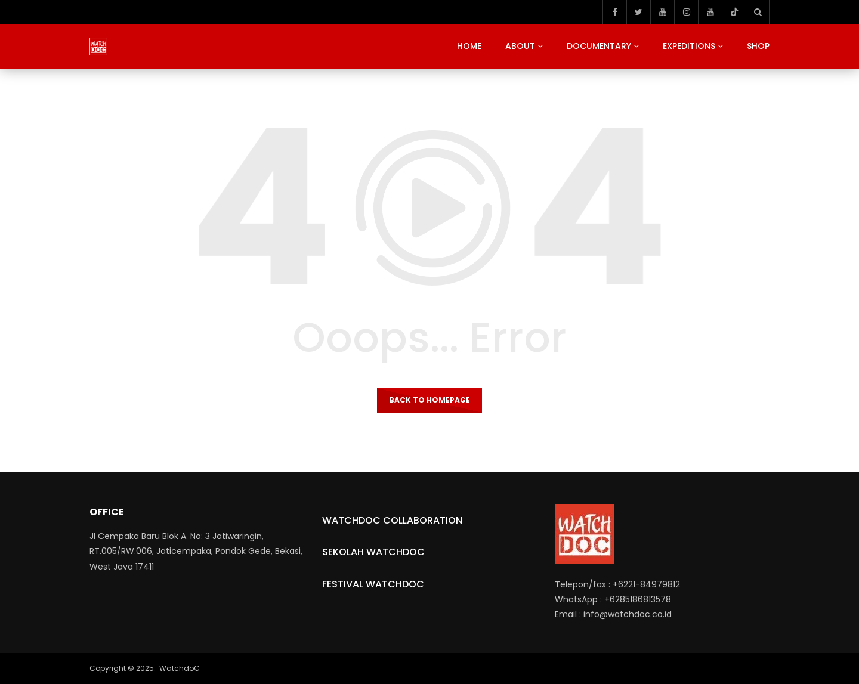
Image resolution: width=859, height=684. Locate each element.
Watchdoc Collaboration (392, 520)
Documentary (599, 46)
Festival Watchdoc (373, 584)
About (520, 46)
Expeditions (689, 46)
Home (469, 46)
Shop (758, 46)
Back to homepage (429, 400)
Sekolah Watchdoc (373, 552)
